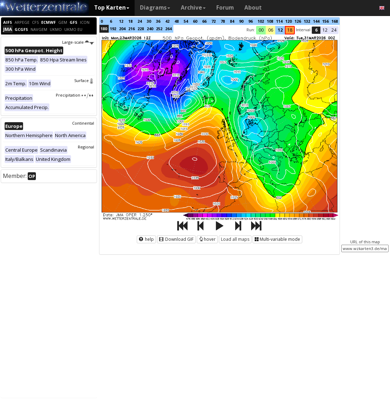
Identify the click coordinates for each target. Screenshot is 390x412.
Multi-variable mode (277, 239)
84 (232, 21)
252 (159, 28)
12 (121, 21)
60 (195, 21)
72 (213, 21)
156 (325, 21)
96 (250, 21)
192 (113, 28)
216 (131, 28)
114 (279, 21)
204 (122, 28)
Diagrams (155, 7)
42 (167, 21)
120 (288, 21)
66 (204, 21)
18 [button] (289, 30)
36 (158, 21)
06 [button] (270, 30)
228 (140, 28)
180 (104, 28)
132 (307, 21)
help (146, 239)
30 (149, 21)
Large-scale (78, 42)
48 (176, 21)
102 (261, 21)
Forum (225, 7)
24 (139, 21)
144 (316, 21)
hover (207, 239)
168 (334, 21)
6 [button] (316, 30)
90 (241, 21)
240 (150, 28)
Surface (84, 80)
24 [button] (333, 30)
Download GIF (176, 239)
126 (297, 21)
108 (270, 21)
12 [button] (280, 30)
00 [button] (261, 30)
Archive (193, 7)
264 (168, 28)
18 (130, 21)
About (253, 7)
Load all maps (235, 239)
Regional (86, 147)
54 (186, 21)
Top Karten (111, 7)
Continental (83, 123)
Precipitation (75, 95)
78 (223, 21)
